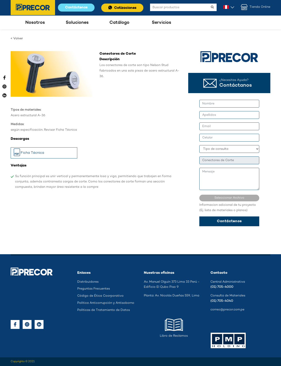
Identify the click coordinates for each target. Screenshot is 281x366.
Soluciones (77, 23)
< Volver (17, 38)
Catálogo (119, 23)
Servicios (161, 23)
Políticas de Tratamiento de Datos (103, 310)
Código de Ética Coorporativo (100, 296)
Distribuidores (88, 282)
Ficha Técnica (28, 153)
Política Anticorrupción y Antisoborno (105, 303)
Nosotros (35, 23)
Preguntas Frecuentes (93, 289)
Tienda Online (255, 7)
